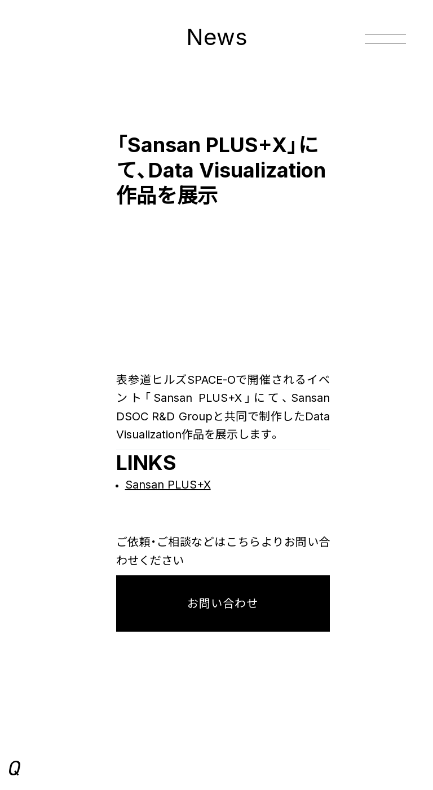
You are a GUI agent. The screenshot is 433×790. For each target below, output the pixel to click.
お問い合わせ (222, 603)
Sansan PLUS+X (168, 484)
